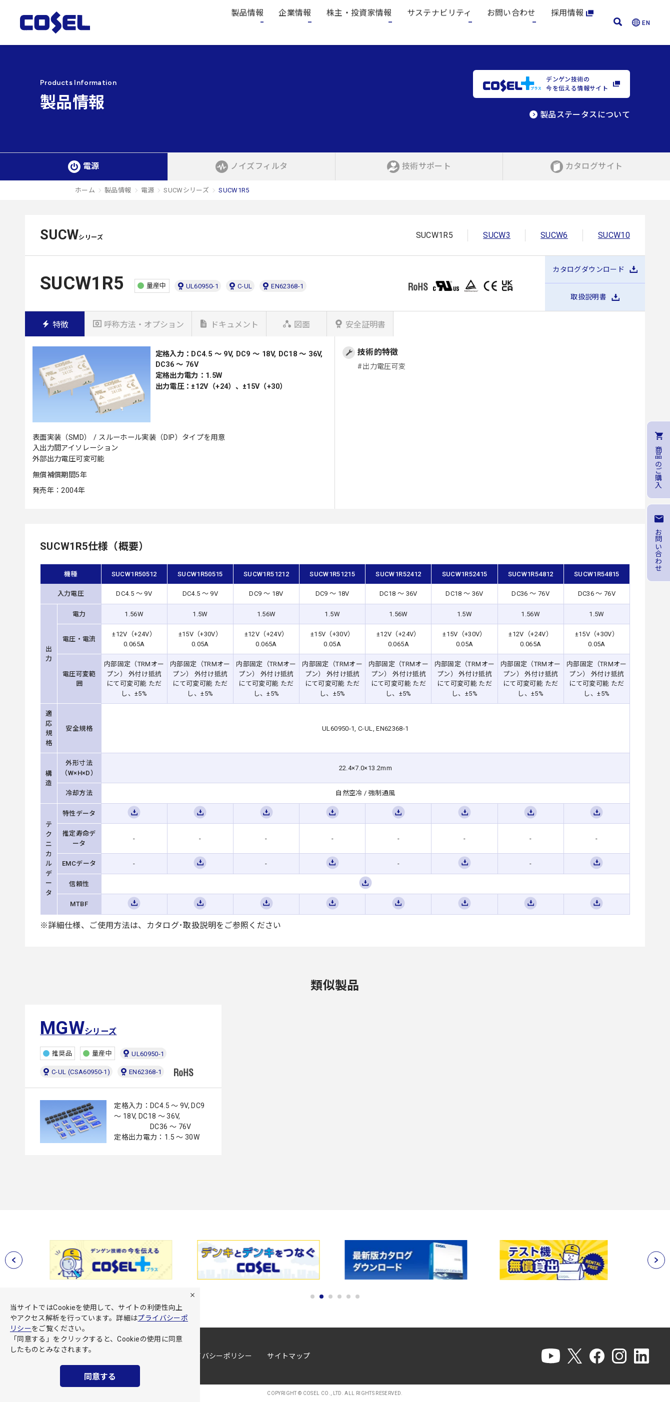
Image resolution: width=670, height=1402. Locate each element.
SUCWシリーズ (186, 190)
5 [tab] (348, 1297)
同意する (100, 1377)
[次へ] (656, 1260)
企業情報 (294, 22)
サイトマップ (288, 1356)
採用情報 (572, 22)
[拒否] (192, 1295)
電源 (147, 190)
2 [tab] (322, 1297)
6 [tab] (358, 1297)
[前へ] (13, 1260)
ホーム (85, 190)
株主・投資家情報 (359, 22)
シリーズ (78, 1028)
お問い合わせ (511, 22)
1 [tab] (312, 1297)
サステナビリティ (439, 22)
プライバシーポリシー (216, 1356)
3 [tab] (330, 1297)
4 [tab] (340, 1297)
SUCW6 (554, 235)
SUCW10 (614, 235)
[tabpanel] (114, 1259)
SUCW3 (496, 235)
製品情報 (247, 22)
